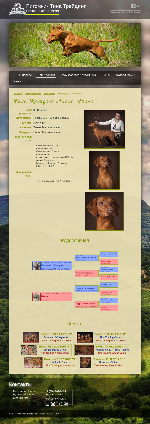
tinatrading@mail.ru (56, 398)
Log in (56, 413)
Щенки (106, 74)
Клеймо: (27, 122)
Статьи (16, 81)
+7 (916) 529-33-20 (56, 394)
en (138, 6)
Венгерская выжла (42, 11)
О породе (25, 74)
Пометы (75, 323)
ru (133, 6)
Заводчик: (26, 127)
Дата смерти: (24, 117)
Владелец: (25, 132)
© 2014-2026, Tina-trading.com (35, 413)
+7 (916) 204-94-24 (56, 391)
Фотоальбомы (125, 74)
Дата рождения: (25, 111)
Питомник (56, 6)
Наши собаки (46, 74)
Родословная (75, 240)
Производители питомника (78, 74)
